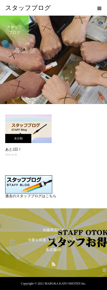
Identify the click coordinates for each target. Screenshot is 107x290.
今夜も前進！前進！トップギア (53, 240)
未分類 (18, 138)
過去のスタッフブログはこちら (30, 196)
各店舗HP (53, 250)
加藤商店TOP (53, 230)
